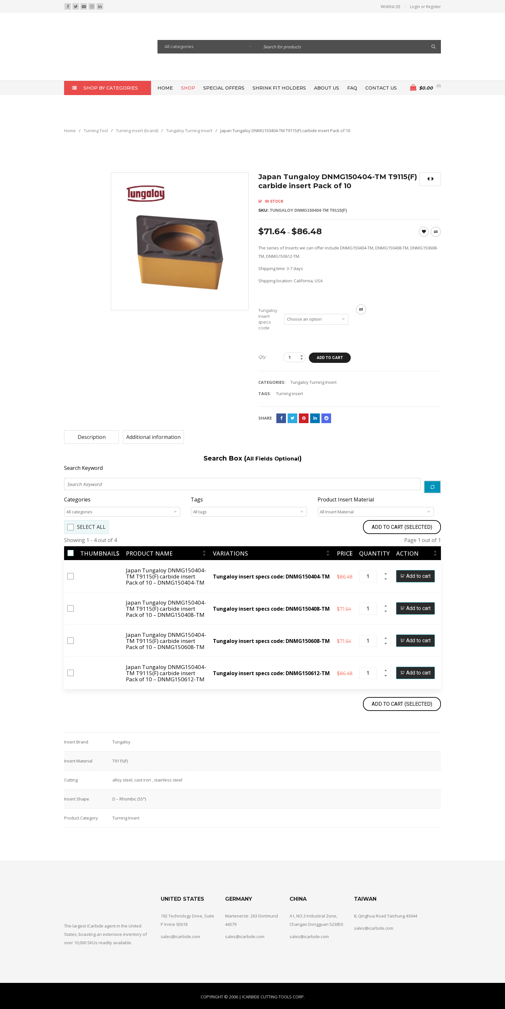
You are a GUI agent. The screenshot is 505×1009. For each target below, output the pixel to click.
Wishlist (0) (390, 6)
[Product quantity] (294, 357)
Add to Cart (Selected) (402, 527)
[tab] (91, 437)
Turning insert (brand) (137, 130)
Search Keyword (83, 468)
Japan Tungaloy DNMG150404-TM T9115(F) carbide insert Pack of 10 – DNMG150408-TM (166, 608)
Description (92, 437)
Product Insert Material (346, 500)
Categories (77, 500)
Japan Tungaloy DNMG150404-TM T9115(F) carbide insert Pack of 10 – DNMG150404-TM (166, 576)
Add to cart (330, 357)
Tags (197, 500)
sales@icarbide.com (180, 936)
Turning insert (289, 393)
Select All (91, 527)
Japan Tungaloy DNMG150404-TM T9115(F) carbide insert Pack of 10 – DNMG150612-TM (166, 673)
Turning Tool (96, 130)
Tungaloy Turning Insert (189, 130)
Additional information (153, 437)
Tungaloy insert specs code (267, 319)
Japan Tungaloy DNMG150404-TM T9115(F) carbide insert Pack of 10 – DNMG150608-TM (166, 641)
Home (70, 130)
